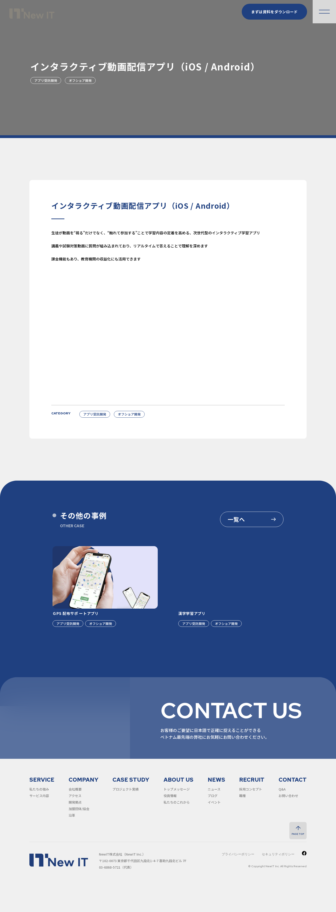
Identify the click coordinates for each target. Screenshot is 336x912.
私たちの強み (39, 789)
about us (178, 779)
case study (130, 779)
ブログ (212, 795)
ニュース (214, 789)
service (41, 779)
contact (293, 779)
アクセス (75, 795)
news (216, 779)
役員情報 (170, 795)
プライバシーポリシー (238, 854)
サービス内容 (39, 795)
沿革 (72, 815)
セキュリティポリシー (278, 854)
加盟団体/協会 (79, 808)
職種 (242, 795)
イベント (214, 802)
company (83, 779)
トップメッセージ (177, 789)
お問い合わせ (288, 795)
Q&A (282, 789)
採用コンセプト (250, 789)
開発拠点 (75, 802)
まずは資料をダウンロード (274, 11)
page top (298, 834)
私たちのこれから (177, 802)
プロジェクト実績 (125, 789)
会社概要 (75, 789)
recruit (251, 779)
